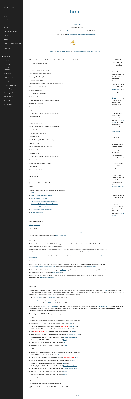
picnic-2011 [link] (7, 81)
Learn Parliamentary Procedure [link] (10, 47)
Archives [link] (6, 24)
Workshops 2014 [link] (9, 104)
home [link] (5, 16)
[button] (129, 2)
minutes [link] (6, 60)
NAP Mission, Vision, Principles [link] (10, 68)
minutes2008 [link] (8, 64)
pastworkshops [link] (8, 77)
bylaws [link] (6, 27)
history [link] (6, 39)
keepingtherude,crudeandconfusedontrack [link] (13, 43)
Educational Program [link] (10, 31)
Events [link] (6, 35)
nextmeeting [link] (7, 73)
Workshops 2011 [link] (9, 93)
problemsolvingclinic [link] (10, 85)
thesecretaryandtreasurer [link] (12, 89)
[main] (77, 11)
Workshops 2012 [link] (9, 96)
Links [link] (5, 52)
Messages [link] (7, 56)
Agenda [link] (6, 20)
